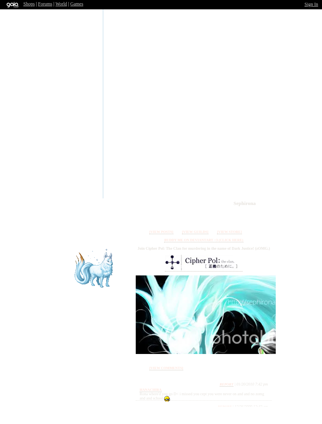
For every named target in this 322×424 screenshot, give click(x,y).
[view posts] (161, 232)
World (61, 4)
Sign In (311, 4)
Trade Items (234, 215)
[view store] (229, 232)
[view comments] (166, 368)
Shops (29, 4)
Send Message (218, 215)
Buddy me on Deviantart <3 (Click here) (203, 240)
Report (227, 384)
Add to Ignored (265, 215)
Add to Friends (250, 215)
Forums (45, 4)
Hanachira (151, 390)
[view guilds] (195, 232)
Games (76, 4)
